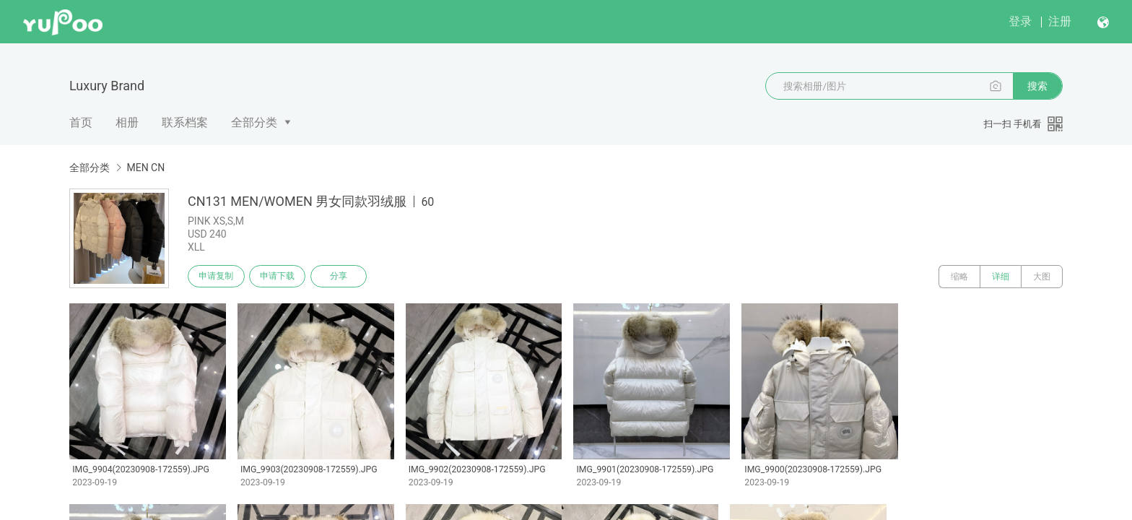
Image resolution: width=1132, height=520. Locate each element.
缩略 (959, 277)
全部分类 (254, 122)
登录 (1020, 21)
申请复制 (218, 277)
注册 (1059, 21)
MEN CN (145, 167)
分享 (348, 277)
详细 (1000, 277)
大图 (1041, 277)
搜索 (1037, 86)
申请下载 (283, 277)
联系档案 (185, 122)
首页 (80, 122)
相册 (127, 122)
